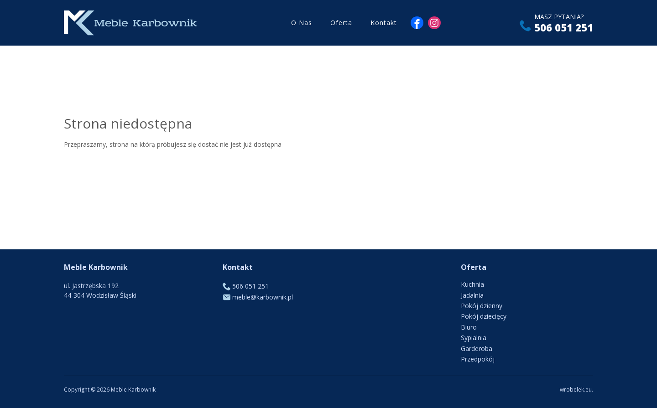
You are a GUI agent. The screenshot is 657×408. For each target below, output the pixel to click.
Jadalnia (472, 295)
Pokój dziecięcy (483, 316)
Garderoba (476, 348)
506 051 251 (563, 27)
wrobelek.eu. (576, 389)
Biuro (469, 327)
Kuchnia (472, 284)
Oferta (341, 22)
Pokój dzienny (481, 305)
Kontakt (383, 22)
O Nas (301, 22)
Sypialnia (473, 337)
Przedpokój (478, 359)
